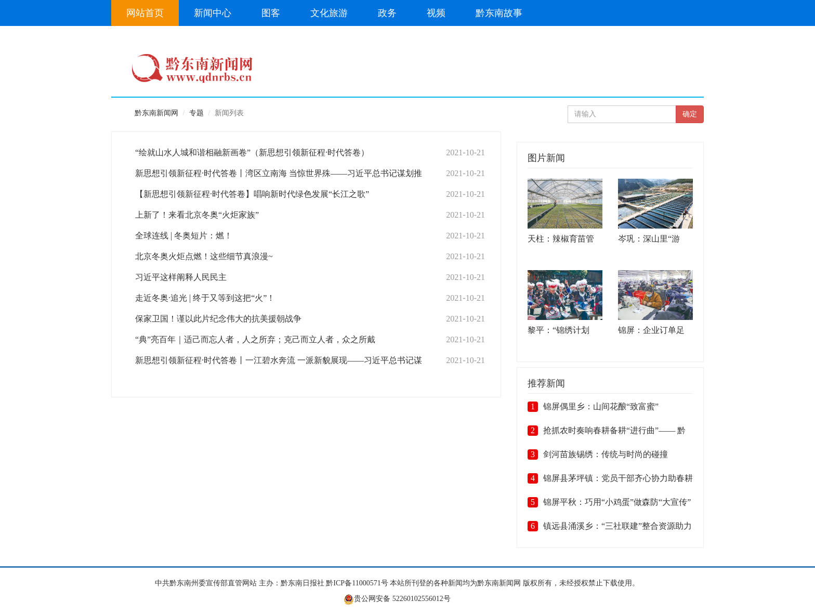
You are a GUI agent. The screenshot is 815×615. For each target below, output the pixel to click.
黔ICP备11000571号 (357, 583)
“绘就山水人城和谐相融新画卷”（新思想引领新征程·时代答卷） (252, 152)
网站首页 (145, 13)
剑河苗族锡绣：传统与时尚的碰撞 (605, 454)
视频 (436, 13)
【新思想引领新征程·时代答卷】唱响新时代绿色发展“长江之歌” (252, 194)
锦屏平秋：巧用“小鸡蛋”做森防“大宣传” (617, 502)
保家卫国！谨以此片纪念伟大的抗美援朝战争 (218, 318)
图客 (270, 13)
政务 (387, 13)
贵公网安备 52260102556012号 (397, 599)
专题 (196, 113)
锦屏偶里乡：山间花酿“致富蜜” (601, 406)
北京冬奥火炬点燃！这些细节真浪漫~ (204, 256)
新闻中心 (212, 13)
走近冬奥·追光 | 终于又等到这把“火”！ (205, 297)
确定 (689, 114)
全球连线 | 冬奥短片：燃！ (183, 235)
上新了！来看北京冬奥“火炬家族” (197, 214)
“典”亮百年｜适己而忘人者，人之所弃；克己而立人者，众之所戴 (255, 339)
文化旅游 (329, 13)
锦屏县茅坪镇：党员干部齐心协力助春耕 (618, 478)
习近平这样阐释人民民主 (181, 277)
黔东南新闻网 (156, 113)
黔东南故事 (499, 13)
